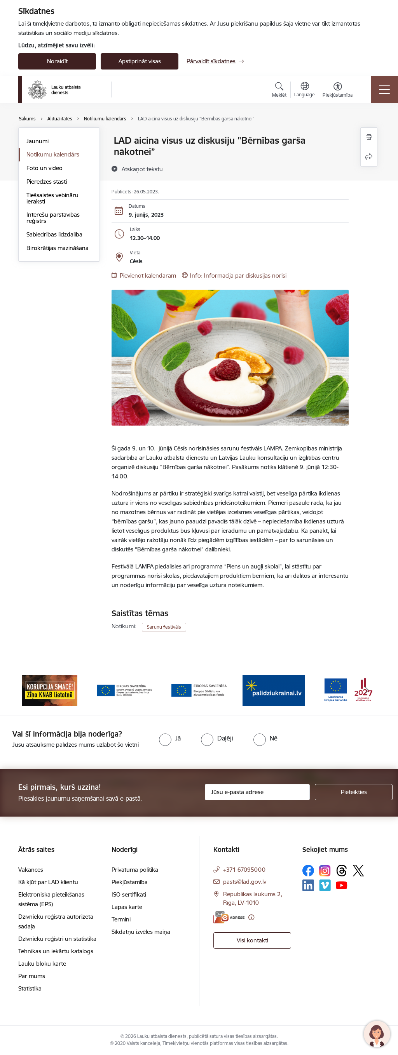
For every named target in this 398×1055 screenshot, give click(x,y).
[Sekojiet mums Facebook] (308, 870)
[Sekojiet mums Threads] (341, 870)
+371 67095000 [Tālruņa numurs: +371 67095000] (244, 869)
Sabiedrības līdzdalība (54, 234)
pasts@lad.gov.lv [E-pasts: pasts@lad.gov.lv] (244, 881)
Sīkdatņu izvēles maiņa (141, 931)
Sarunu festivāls (164, 627)
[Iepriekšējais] (31, 690)
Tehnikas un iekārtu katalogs (55, 951)
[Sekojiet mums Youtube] (341, 885)
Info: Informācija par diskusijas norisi (238, 275)
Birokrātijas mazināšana (57, 248)
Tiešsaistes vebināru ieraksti (52, 198)
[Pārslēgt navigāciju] (384, 89)
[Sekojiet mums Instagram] (325, 870)
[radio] (170, 738)
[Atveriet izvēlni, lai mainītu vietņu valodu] (304, 90)
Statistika (30, 988)
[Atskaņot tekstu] (142, 169)
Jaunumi (37, 141)
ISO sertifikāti (129, 894)
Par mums (31, 976)
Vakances (30, 869)
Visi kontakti (252, 940)
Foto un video (44, 168)
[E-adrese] (228, 917)
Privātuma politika (135, 869)
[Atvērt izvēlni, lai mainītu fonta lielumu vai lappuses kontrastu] (337, 91)
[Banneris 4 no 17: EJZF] (273, 689)
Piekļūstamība (130, 882)
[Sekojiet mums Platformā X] (358, 870)
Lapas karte (127, 907)
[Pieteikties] (354, 792)
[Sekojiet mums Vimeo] (325, 885)
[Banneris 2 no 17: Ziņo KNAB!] (124, 689)
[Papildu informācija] (251, 917)
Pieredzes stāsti (46, 181)
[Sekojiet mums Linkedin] (308, 885)
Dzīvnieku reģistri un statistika (57, 938)
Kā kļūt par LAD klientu (48, 882)
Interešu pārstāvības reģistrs (53, 217)
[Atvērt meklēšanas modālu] (279, 91)
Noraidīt (57, 61)
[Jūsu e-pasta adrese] (257, 792)
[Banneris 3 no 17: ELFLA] (199, 689)
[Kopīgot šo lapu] (369, 156)
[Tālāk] (367, 690)
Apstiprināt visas (140, 61)
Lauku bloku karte (42, 963)
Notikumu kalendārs (52, 154)
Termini (121, 919)
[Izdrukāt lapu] (369, 137)
